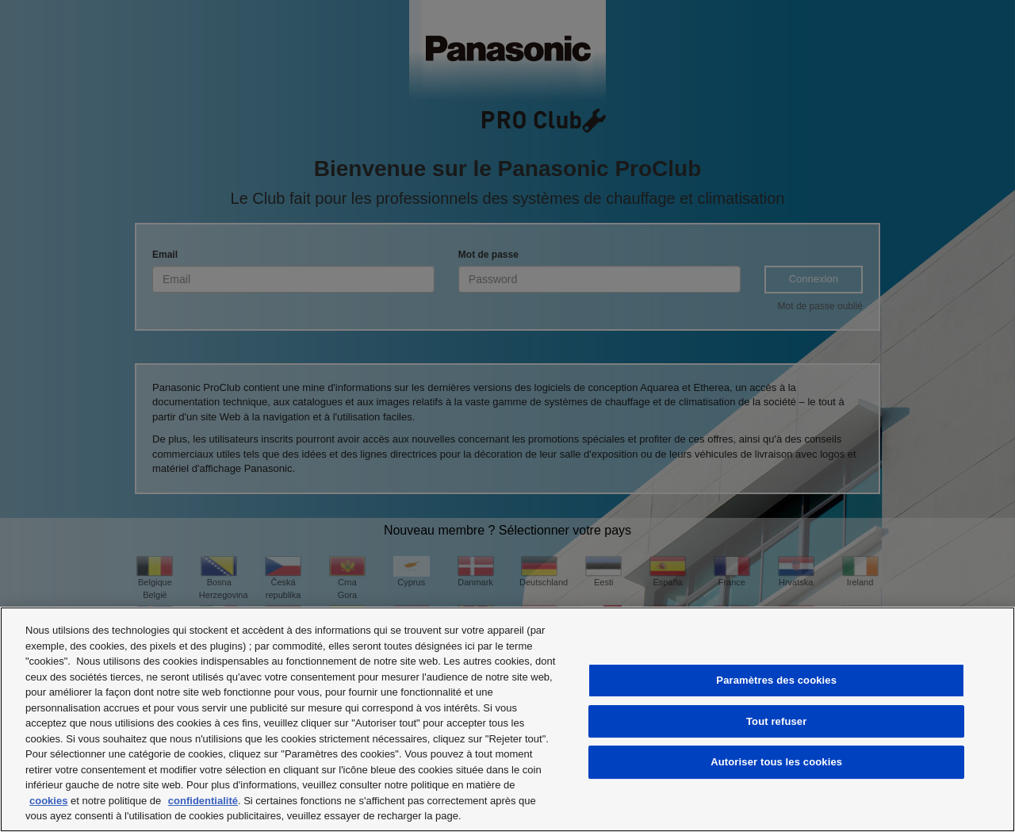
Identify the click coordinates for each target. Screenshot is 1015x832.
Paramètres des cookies (776, 680)
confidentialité (203, 801)
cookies (48, 801)
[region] (507, 719)
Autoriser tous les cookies (776, 762)
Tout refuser (776, 721)
